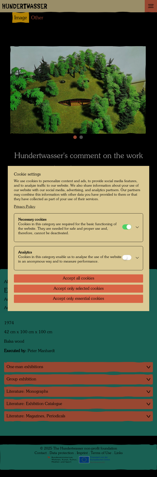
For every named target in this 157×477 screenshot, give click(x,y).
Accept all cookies (78, 278)
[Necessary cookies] (126, 226)
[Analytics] (126, 257)
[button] (136, 227)
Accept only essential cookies (78, 299)
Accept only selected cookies (79, 289)
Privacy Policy (24, 207)
